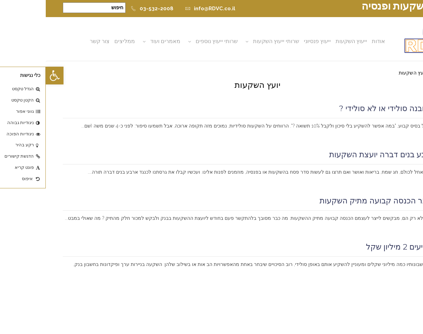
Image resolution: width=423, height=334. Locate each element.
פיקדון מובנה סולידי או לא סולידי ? (349, 108)
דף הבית (397, 73)
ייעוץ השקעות (306, 41)
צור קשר (54, 41)
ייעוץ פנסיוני (271, 41)
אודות (333, 41)
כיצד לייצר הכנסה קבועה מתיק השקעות (340, 200)
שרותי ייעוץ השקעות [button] (231, 41)
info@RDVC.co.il (164, 8)
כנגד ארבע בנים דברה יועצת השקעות (344, 154)
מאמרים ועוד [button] (120, 41)
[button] (9, 75)
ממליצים (79, 41)
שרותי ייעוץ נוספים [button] (171, 41)
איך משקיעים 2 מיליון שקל (363, 247)
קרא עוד (396, 134)
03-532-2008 (106, 8)
